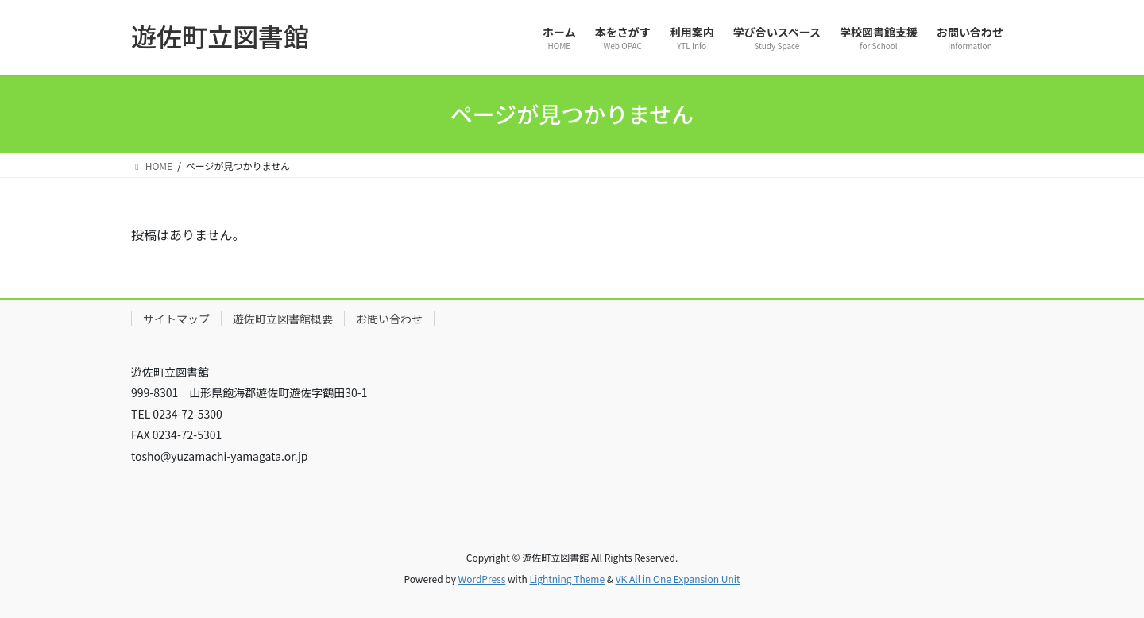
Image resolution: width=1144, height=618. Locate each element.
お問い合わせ (389, 318)
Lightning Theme (567, 578)
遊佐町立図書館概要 (283, 318)
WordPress (482, 578)
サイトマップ (176, 318)
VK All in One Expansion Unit (678, 578)
